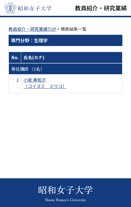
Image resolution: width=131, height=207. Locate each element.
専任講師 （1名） (28, 69)
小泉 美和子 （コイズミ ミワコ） (45, 83)
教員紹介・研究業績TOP (32, 29)
